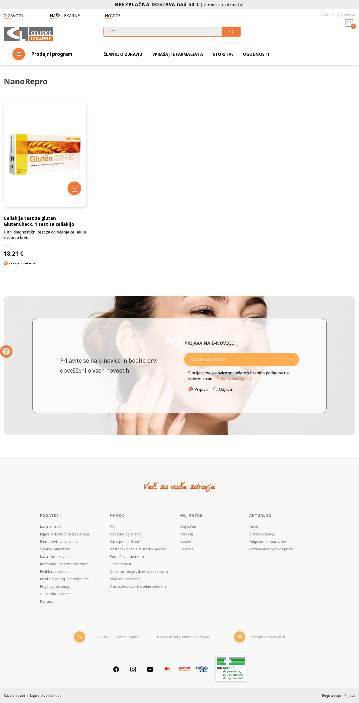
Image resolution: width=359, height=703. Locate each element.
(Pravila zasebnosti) (234, 379)
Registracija (329, 15)
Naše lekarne (65, 15)
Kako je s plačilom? (125, 541)
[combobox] (172, 32)
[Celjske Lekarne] (28, 33)
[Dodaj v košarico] (74, 188)
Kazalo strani (50, 526)
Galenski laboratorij (55, 549)
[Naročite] (241, 359)
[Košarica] (349, 34)
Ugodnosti (256, 54)
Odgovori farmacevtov (267, 541)
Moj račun (188, 526)
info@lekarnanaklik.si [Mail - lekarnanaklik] (268, 637)
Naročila (186, 534)
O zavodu (14, 15)
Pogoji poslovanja (54, 586)
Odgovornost (120, 564)
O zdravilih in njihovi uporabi (271, 549)
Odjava (225, 389)
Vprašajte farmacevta (177, 54)
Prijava (349, 15)
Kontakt (46, 601)
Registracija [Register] (331, 695)
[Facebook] (116, 669)
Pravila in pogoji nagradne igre (64, 579)
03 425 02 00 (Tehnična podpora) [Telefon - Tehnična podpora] (183, 637)
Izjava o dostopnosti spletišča (64, 534)
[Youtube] (150, 669)
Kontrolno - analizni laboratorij (65, 564)
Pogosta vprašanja (125, 579)
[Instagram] (133, 669)
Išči (112, 526)
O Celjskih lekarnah (55, 593)
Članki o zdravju (123, 54)
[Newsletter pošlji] (291, 359)
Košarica (186, 549)
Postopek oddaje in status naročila (138, 549)
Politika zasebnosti (55, 571)
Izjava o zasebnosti (46, 695)
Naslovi (185, 541)
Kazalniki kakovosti (55, 556)
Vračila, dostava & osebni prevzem (138, 586)
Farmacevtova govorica (59, 541)
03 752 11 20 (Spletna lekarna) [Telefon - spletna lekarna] (116, 637)
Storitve (223, 54)
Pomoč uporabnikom (127, 556)
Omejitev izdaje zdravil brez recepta (139, 571)
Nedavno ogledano (125, 534)
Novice (113, 15)
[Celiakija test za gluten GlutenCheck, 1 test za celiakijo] (45, 179)
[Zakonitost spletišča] (231, 669)
